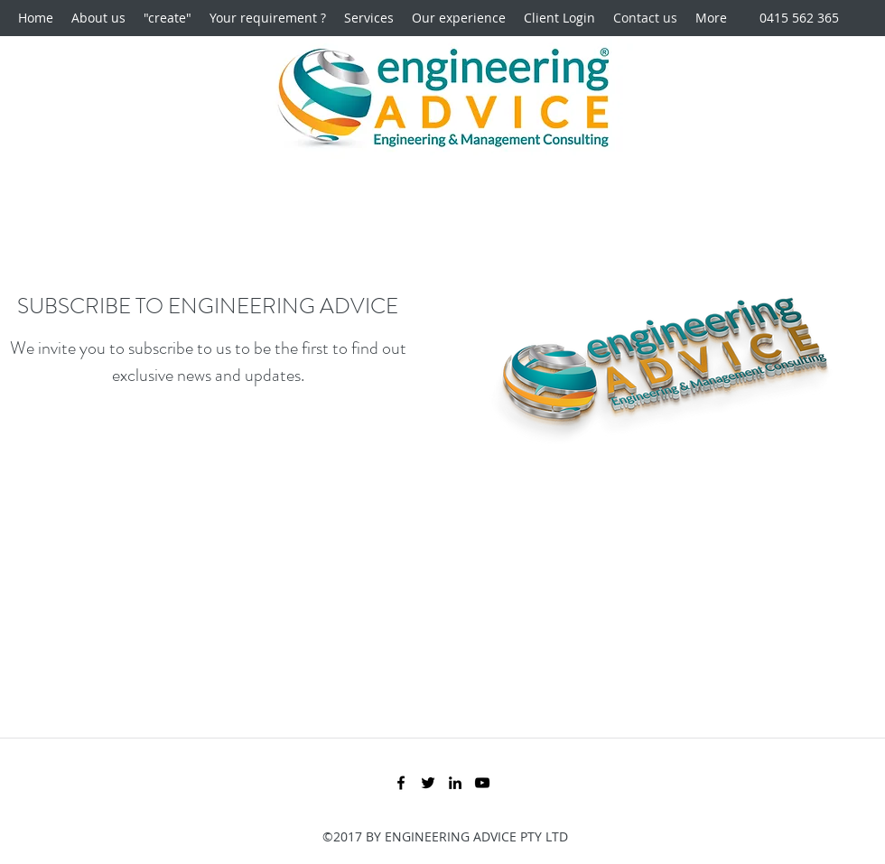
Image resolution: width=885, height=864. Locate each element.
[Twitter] (428, 783)
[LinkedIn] (455, 783)
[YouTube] (482, 783)
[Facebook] (401, 783)
